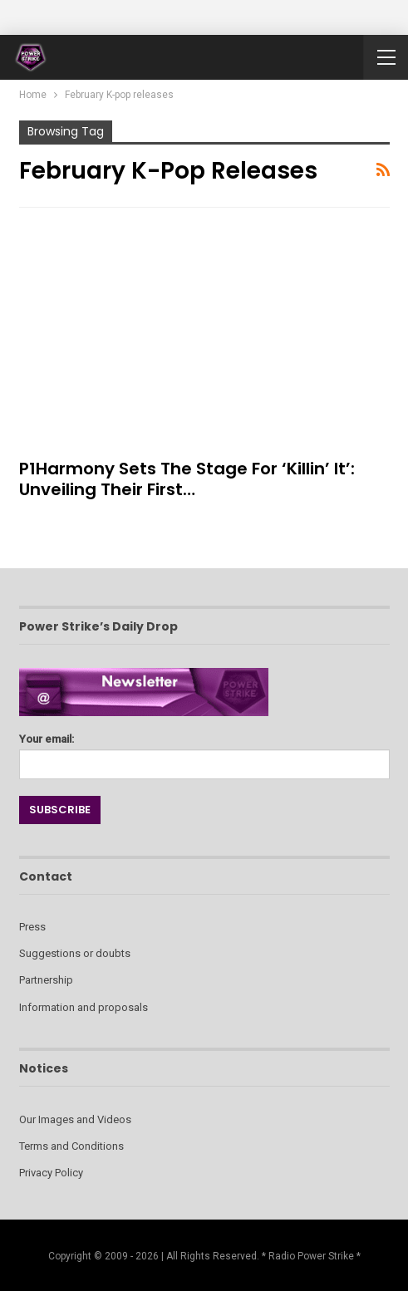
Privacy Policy (51, 1172)
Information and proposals (83, 1007)
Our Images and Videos (75, 1119)
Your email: (204, 751)
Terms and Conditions (71, 1146)
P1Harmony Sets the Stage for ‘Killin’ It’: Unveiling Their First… (187, 479)
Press (32, 926)
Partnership (46, 980)
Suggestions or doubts (74, 953)
